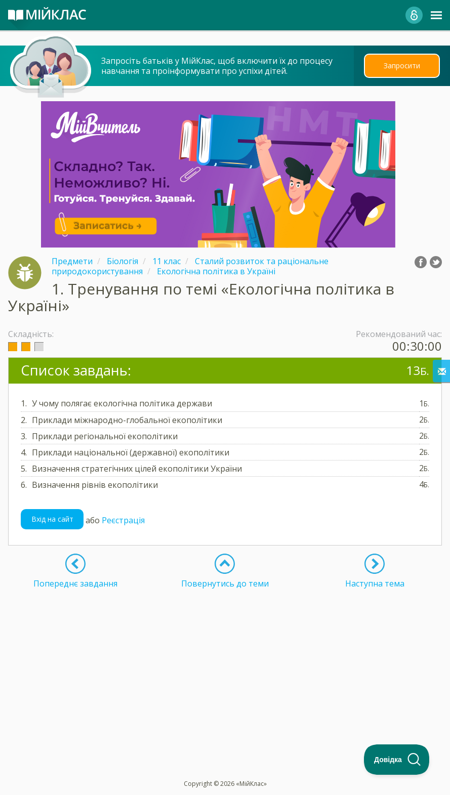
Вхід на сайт (52, 519)
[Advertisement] (225, 659)
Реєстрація (123, 519)
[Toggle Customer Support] (397, 759)
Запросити (402, 65)
